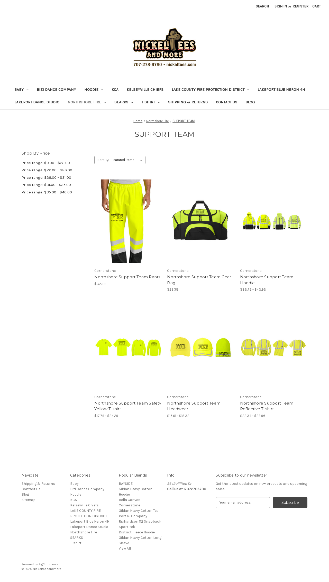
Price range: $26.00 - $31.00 (46, 177)
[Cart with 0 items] (316, 6)
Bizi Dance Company (56, 89)
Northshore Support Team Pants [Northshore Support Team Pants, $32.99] (127, 276)
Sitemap (28, 500)
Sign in (281, 6)
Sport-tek (127, 527)
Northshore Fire (87, 102)
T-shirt (150, 102)
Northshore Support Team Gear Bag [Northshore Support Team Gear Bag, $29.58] (199, 279)
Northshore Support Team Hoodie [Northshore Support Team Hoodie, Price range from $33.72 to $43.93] (267, 279)
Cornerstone (129, 505)
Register (300, 6)
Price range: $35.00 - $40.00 (47, 192)
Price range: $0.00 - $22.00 (46, 162)
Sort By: (103, 160)
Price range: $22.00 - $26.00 (47, 170)
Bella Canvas (129, 500)
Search (262, 6)
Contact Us (226, 102)
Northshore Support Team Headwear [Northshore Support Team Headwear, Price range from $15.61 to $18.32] (194, 406)
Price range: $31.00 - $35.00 (46, 184)
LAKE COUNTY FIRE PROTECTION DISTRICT (210, 89)
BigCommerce (49, 564)
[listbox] (128, 160)
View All (125, 548)
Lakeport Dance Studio (36, 102)
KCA (115, 89)
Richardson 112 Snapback (140, 521)
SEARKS (123, 102)
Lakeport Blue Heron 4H (281, 89)
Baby (21, 89)
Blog (250, 102)
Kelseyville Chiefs (145, 89)
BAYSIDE (126, 483)
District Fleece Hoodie (137, 532)
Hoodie (93, 89)
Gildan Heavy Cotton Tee (138, 510)
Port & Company (133, 516)
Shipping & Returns (188, 102)
